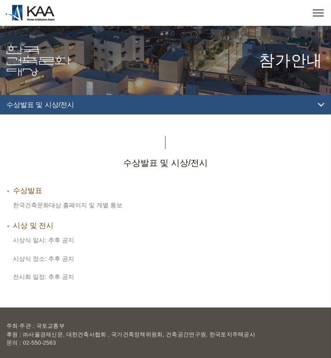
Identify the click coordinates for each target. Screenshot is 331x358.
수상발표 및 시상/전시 (40, 104)
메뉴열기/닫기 (318, 13)
